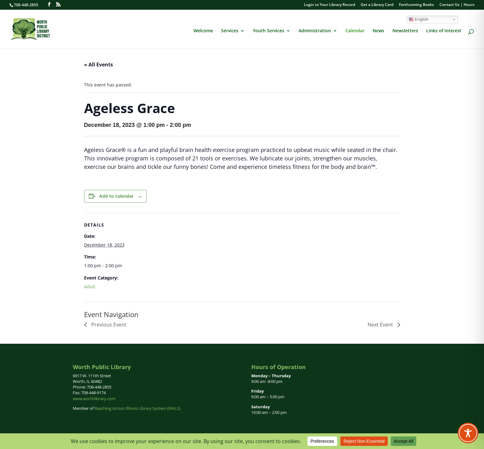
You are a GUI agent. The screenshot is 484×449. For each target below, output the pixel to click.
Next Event (381, 324)
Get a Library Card (377, 5)
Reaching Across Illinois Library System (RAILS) (137, 408)
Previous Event (108, 324)
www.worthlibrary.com (94, 398)
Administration (315, 31)
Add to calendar (116, 196)
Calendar (354, 31)
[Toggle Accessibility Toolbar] (468, 433)
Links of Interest (443, 31)
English (418, 19)
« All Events (98, 64)
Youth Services (268, 31)
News (378, 31)
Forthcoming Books (416, 5)
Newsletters (405, 31)
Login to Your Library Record (329, 5)
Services (229, 31)
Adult (89, 287)
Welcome (203, 31)
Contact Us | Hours (457, 5)
